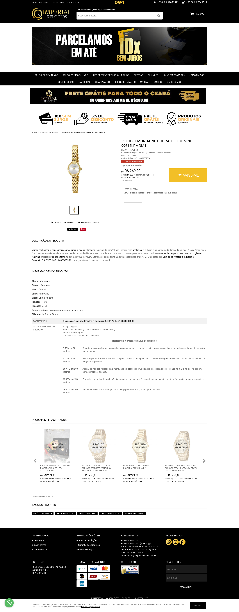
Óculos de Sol (66, 81)
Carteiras (85, 81)
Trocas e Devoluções (87, 540)
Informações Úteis (88, 535)
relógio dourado (65, 513)
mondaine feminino (134, 513)
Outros (158, 81)
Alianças (153, 75)
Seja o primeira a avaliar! (131, 165)
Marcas (144, 81)
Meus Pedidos (45, 2)
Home (34, 2)
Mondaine (45, 281)
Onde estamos (40, 549)
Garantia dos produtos (89, 544)
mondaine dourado (110, 513)
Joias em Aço (196, 75)
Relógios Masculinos (75, 75)
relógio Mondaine (42, 513)
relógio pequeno (87, 513)
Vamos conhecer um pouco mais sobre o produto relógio (58, 250)
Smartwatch (102, 81)
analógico (137, 250)
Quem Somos (174, 81)
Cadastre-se (73, 2)
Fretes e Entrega (86, 549)
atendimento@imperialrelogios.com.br (139, 555)
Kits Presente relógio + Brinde (111, 75)
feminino (64, 257)
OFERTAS (138, 75)
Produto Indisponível (57, 446)
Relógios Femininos (46, 75)
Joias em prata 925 (174, 75)
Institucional (40, 535)
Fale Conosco (59, 2)
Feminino (45, 285)
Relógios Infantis (125, 81)
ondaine (91, 250)
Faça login (97, 9)
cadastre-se (110, 9)
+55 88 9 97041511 (167, 2)
